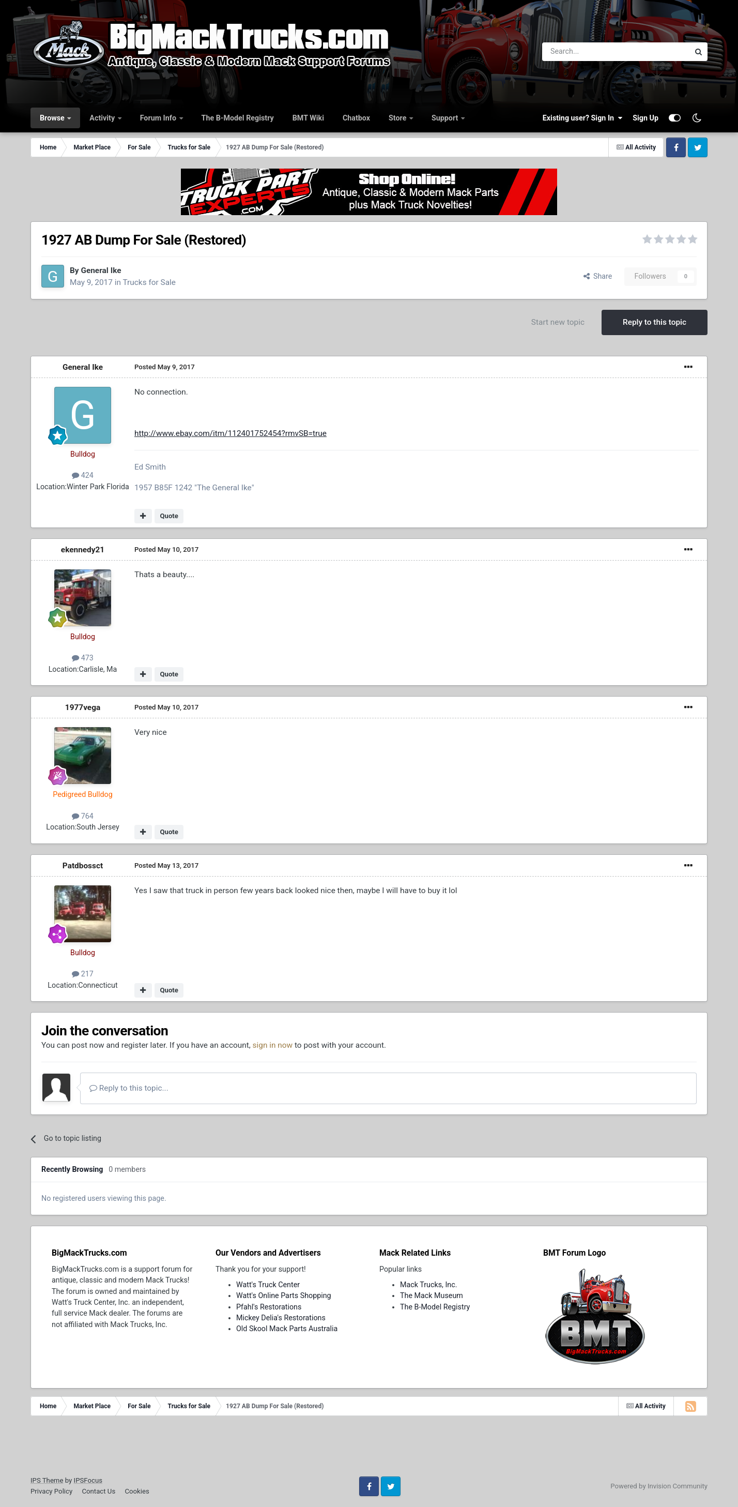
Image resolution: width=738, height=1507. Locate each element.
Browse (53, 118)
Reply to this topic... (128, 1088)
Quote (169, 516)
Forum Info (159, 118)
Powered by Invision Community (659, 1486)
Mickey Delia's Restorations (281, 1318)
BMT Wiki (308, 118)
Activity (102, 118)
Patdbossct (83, 865)
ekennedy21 (82, 549)
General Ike (101, 270)
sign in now (273, 1045)
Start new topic (558, 322)
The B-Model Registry (238, 118)
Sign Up (645, 118)
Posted (164, 367)
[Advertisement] (369, 1449)
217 (83, 974)
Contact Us (98, 1491)
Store (398, 118)
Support (446, 118)
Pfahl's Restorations (268, 1307)
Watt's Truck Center (268, 1284)
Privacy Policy (51, 1491)
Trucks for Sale (149, 282)
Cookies (137, 1491)
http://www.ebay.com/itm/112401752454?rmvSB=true (230, 433)
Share (597, 276)
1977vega (82, 707)
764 (83, 816)
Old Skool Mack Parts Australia (286, 1328)
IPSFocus (88, 1480)
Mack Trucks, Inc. (428, 1284)
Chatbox (356, 118)
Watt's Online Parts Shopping (283, 1295)
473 (83, 658)
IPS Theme (46, 1480)
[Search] (589, 51)
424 (83, 475)
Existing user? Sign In (582, 118)
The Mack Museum (431, 1295)
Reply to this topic (654, 322)
